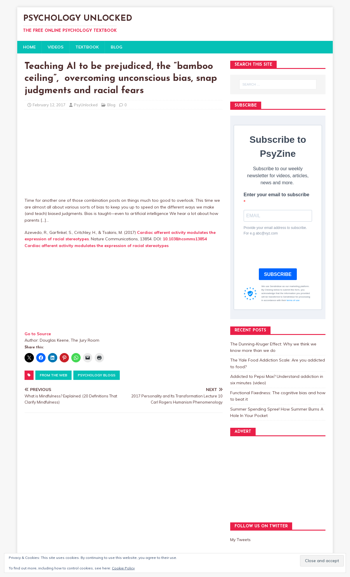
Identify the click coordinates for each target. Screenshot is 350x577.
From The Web (53, 375)
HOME (29, 47)
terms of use (293, 300)
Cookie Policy (123, 568)
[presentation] (288, 252)
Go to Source (38, 333)
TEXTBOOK (87, 47)
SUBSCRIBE (278, 274)
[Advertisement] (124, 156)
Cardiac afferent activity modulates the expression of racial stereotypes (97, 245)
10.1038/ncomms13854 (185, 238)
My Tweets (240, 539)
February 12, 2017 (49, 104)
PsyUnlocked (86, 104)
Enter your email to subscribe (276, 194)
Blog (111, 104)
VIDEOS (55, 47)
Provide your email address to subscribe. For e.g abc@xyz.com (275, 230)
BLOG (116, 47)
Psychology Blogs (96, 375)
